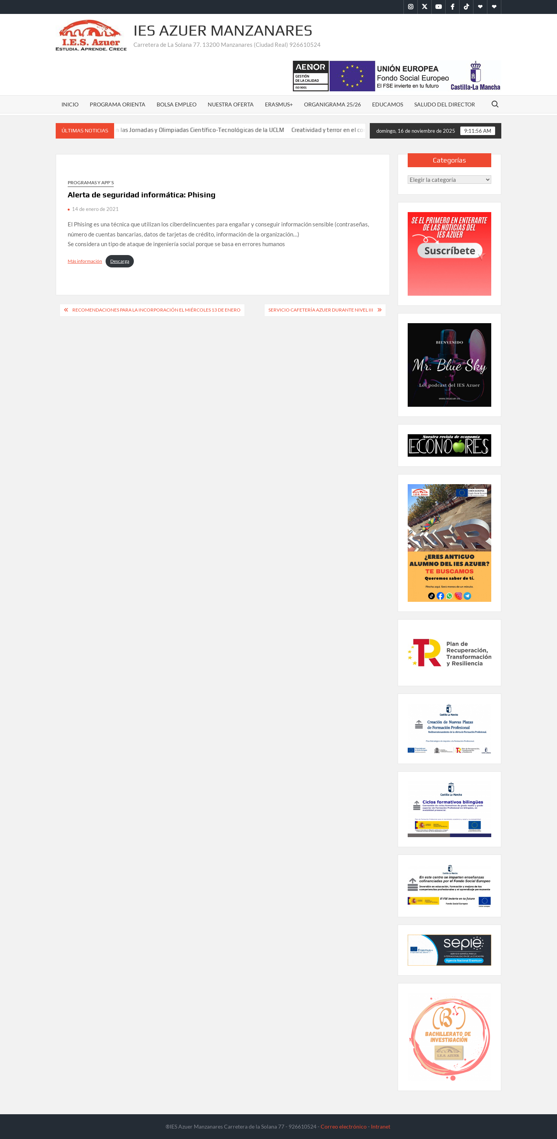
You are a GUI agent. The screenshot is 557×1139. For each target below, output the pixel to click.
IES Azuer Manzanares (223, 30)
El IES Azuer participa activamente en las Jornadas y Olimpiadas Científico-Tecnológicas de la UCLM (157, 130)
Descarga (119, 261)
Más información (85, 261)
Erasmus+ (279, 104)
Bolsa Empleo (176, 104)
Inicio (70, 104)
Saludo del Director (444, 104)
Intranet (380, 1126)
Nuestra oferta (231, 104)
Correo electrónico (344, 1126)
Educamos (387, 104)
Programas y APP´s (91, 182)
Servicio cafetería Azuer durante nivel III (320, 310)
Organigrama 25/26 (332, 104)
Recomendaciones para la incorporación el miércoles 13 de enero (156, 310)
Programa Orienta (117, 104)
